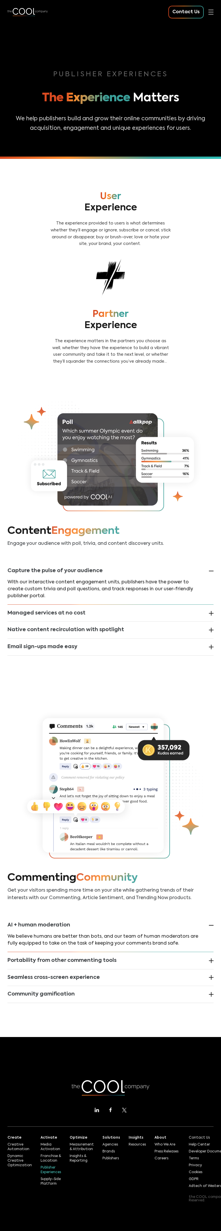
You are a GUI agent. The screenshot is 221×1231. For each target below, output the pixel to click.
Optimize (78, 1137)
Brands (108, 1151)
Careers (161, 1158)
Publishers (110, 1158)
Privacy (195, 1165)
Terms (194, 1158)
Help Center (199, 1144)
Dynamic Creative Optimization (19, 1160)
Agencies (110, 1144)
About (160, 1137)
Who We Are (165, 1144)
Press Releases (166, 1151)
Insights (136, 1137)
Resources (137, 1144)
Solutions (111, 1137)
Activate (49, 1137)
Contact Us (199, 1137)
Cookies (195, 1172)
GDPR (194, 1179)
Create (14, 1137)
